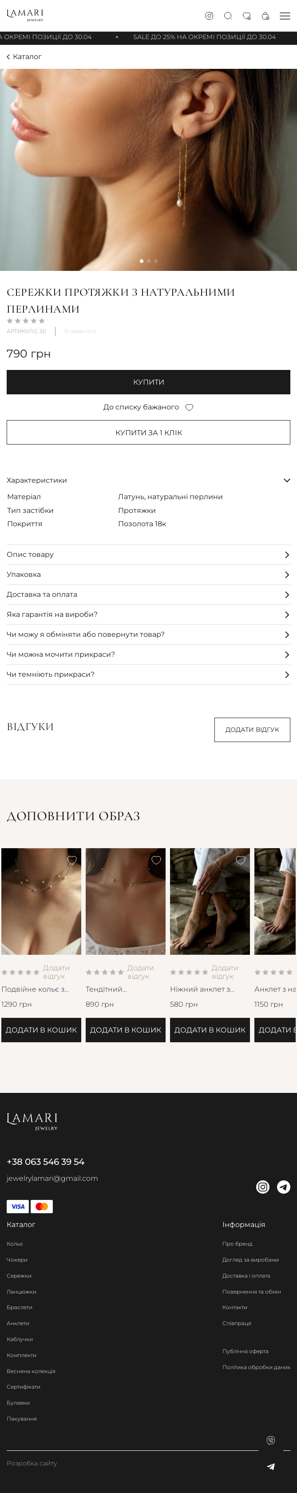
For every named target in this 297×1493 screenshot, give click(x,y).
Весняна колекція (31, 1371)
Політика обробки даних (256, 1367)
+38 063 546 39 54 (45, 1161)
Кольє (15, 1243)
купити (148, 382)
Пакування (22, 1418)
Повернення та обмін (251, 1291)
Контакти (234, 1307)
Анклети (18, 1323)
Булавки (18, 1402)
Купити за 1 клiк (148, 433)
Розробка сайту (32, 1463)
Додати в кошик (41, 1030)
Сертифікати (23, 1386)
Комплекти (21, 1355)
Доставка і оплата (246, 1275)
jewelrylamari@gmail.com (52, 1178)
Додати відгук (252, 730)
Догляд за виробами (250, 1259)
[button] (285, 15)
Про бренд (237, 1243)
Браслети (19, 1307)
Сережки (19, 1275)
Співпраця (236, 1323)
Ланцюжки (21, 1291)
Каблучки (20, 1339)
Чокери (17, 1259)
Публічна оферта (245, 1351)
